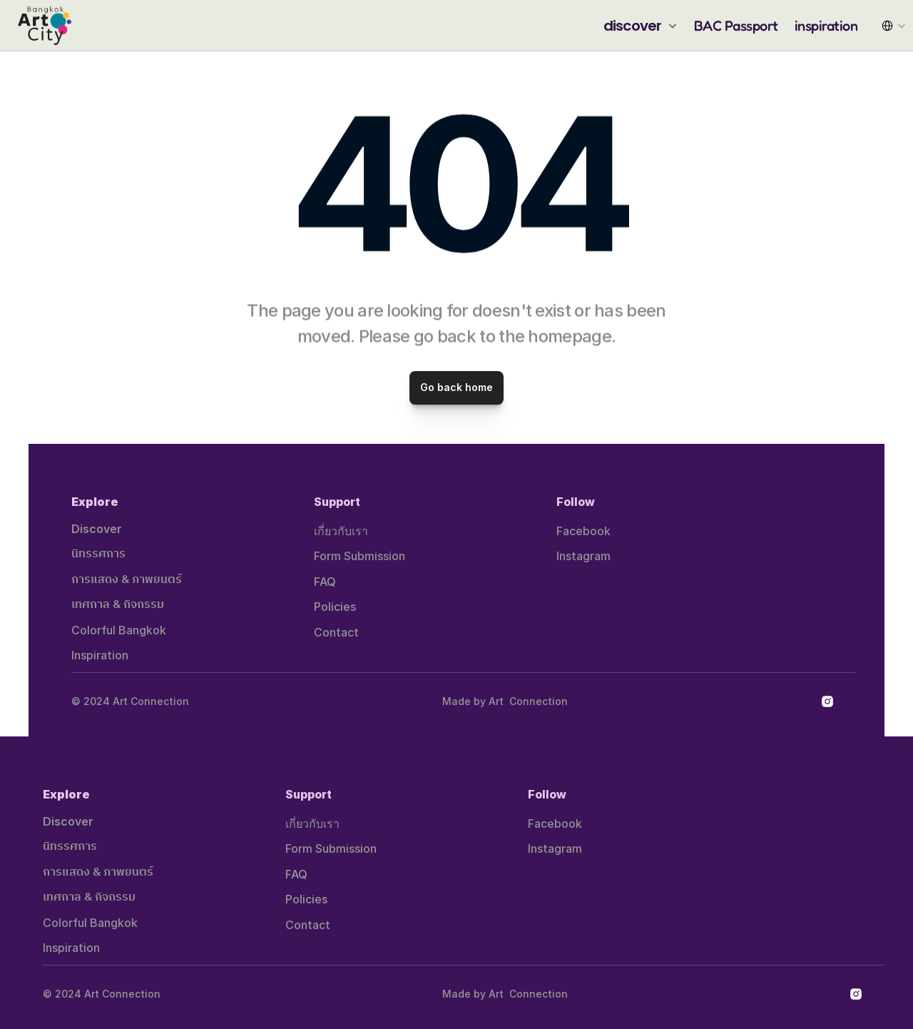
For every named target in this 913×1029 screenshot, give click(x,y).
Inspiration (99, 655)
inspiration (826, 25)
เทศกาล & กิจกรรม (117, 604)
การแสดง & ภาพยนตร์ (126, 579)
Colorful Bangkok (118, 630)
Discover (96, 529)
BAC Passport (736, 25)
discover (632, 26)
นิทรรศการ (98, 554)
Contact (336, 632)
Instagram (583, 556)
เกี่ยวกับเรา (341, 531)
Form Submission (359, 556)
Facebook (583, 531)
